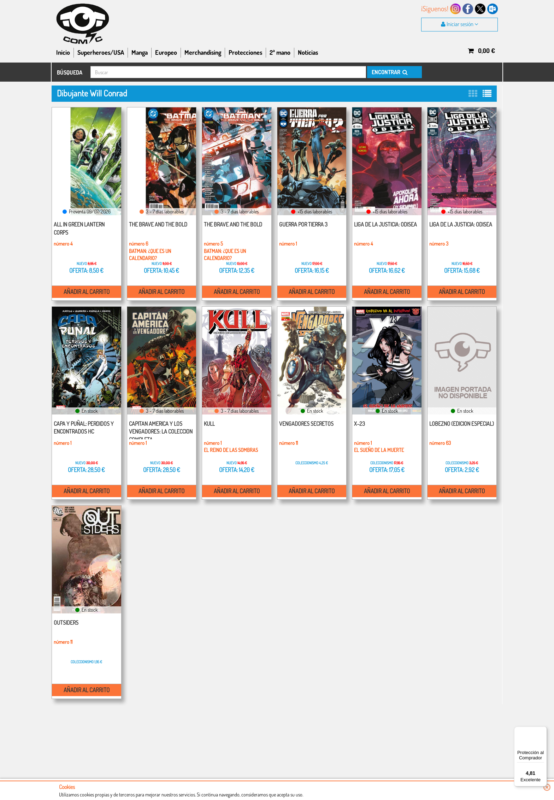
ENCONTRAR (389, 72)
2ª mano (280, 52)
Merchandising (202, 52)
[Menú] (542, 731)
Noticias (308, 52)
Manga (139, 52)
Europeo (166, 52)
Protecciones (245, 52)
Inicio (63, 52)
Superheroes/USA (100, 52)
